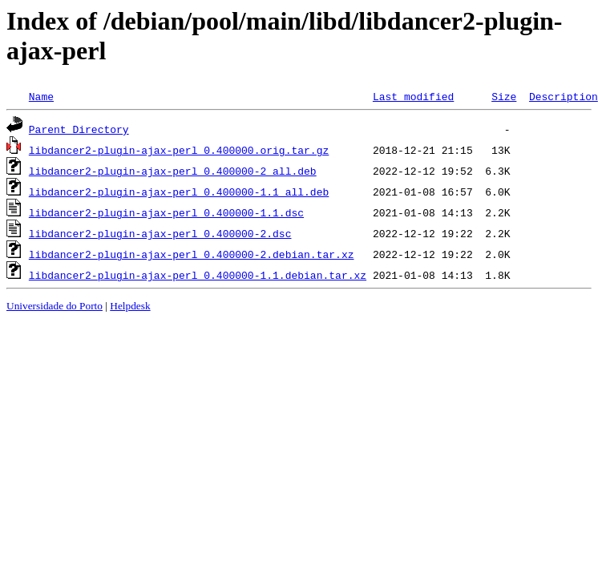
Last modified (413, 96)
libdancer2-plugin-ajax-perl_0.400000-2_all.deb (173, 170)
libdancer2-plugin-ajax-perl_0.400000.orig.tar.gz (179, 150)
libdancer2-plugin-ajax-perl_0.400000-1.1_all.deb (179, 191)
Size (503, 96)
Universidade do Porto (54, 306)
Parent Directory (79, 129)
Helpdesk (130, 306)
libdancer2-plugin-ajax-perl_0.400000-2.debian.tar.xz (191, 254)
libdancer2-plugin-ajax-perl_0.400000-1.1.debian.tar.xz (197, 275)
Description (563, 96)
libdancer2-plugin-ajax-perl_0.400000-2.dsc (160, 233)
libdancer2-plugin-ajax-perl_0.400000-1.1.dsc (166, 212)
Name (41, 96)
